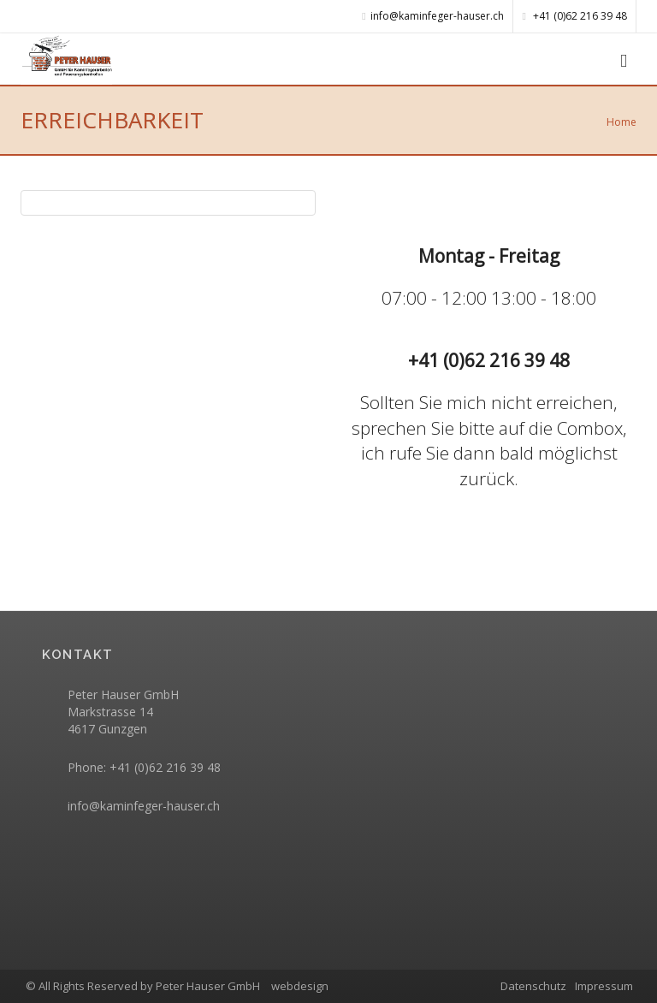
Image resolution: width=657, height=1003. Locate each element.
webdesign (299, 986)
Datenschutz (533, 986)
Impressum (604, 986)
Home (621, 122)
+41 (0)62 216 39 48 (575, 16)
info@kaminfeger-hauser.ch (144, 806)
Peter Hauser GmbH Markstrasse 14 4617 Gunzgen (123, 711)
